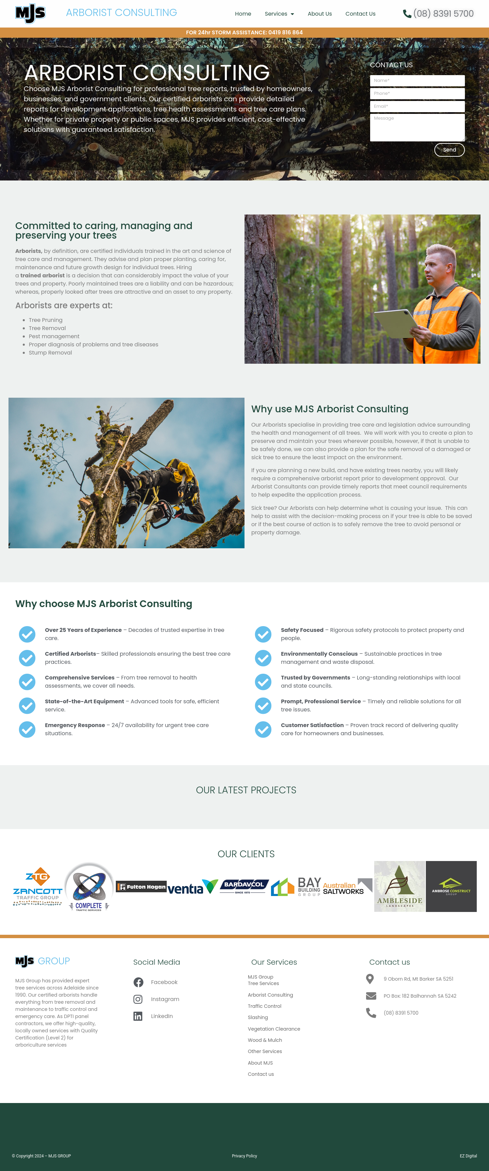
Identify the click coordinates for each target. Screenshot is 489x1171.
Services (279, 14)
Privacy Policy (244, 1156)
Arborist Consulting (270, 995)
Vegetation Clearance (274, 1029)
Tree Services (263, 983)
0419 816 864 (285, 32)
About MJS (260, 1063)
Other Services (265, 1051)
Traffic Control (265, 1006)
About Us (320, 14)
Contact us (261, 1074)
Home (243, 14)
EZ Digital (468, 1156)
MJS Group (260, 977)
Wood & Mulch (265, 1040)
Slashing (258, 1017)
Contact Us (361, 14)
